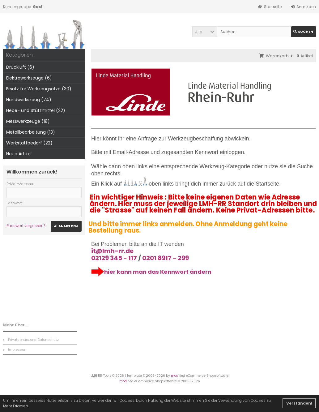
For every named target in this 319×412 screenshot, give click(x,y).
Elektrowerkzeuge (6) (29, 78)
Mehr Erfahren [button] (15, 406)
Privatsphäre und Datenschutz (31, 339)
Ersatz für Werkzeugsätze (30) (38, 89)
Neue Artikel (19, 154)
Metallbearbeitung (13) (30, 132)
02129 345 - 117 (114, 258)
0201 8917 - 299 (165, 258)
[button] (204, 31)
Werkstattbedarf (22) (29, 143)
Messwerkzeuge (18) (28, 121)
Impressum (15, 349)
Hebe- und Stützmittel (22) (35, 110)
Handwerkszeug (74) (28, 100)
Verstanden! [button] (299, 403)
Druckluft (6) (20, 67)
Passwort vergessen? (25, 225)
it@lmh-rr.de (112, 251)
